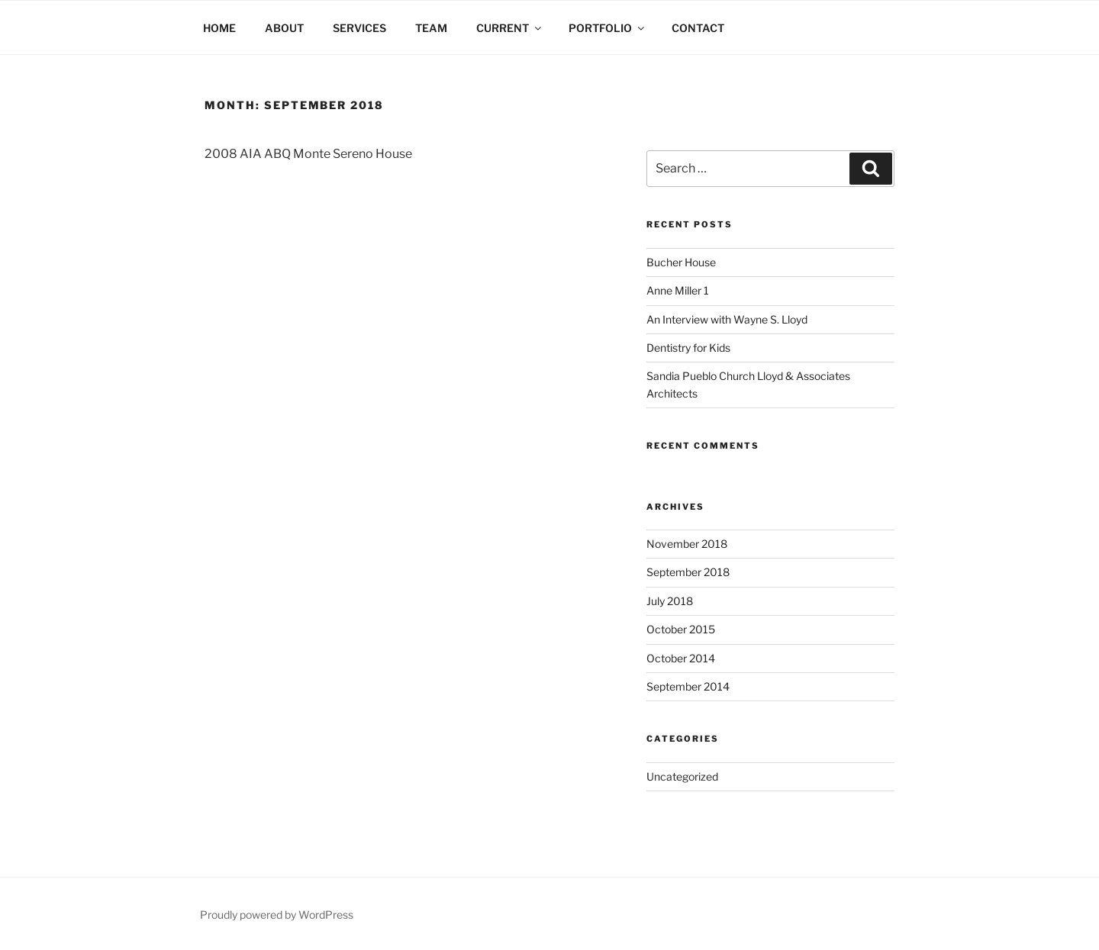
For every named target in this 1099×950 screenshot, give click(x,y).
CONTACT (698, 27)
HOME (219, 27)
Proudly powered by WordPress (276, 914)
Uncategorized (682, 776)
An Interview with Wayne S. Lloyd (726, 319)
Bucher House (681, 262)
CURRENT (509, 27)
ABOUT (284, 27)
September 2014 (688, 686)
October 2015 (680, 629)
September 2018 (688, 571)
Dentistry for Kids (688, 347)
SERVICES (359, 27)
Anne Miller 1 (677, 290)
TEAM (431, 27)
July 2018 (669, 600)
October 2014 (680, 658)
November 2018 (686, 543)
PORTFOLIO (607, 27)
